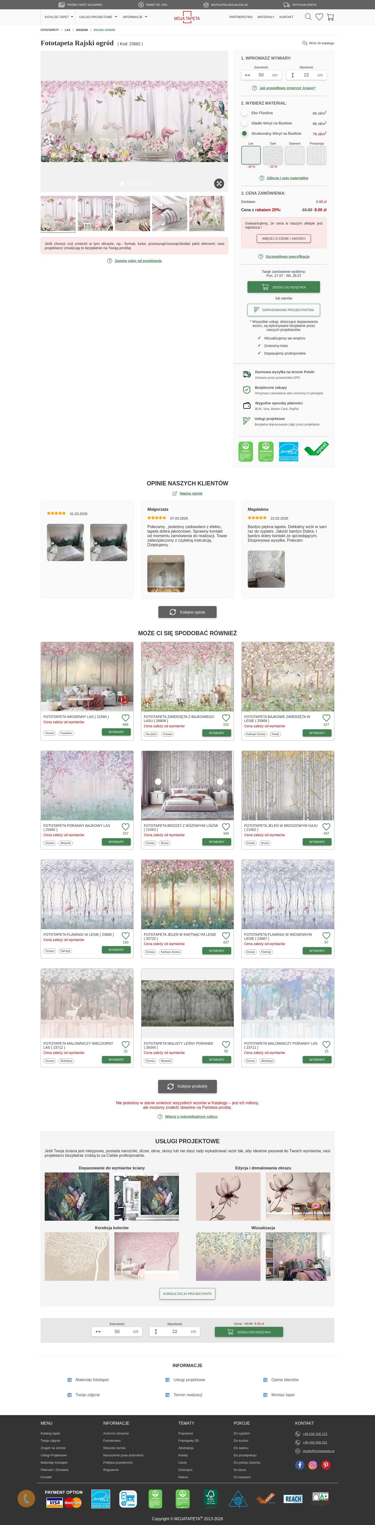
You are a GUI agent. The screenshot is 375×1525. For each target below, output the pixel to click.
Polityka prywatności (118, 1462)
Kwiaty (276, 734)
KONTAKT (286, 17)
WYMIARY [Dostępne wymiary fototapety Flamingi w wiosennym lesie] (317, 951)
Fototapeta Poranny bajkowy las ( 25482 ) (76, 828)
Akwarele (66, 842)
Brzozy (166, 842)
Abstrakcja (66, 1060)
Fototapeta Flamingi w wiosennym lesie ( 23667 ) (278, 937)
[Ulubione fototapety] (319, 17)
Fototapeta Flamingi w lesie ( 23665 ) (78, 935)
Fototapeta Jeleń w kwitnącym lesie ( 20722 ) (180, 937)
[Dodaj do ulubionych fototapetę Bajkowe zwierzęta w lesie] (326, 718)
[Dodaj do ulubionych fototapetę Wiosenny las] (125, 718)
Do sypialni (242, 1433)
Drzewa (50, 733)
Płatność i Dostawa (55, 1470)
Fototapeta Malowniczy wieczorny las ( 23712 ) (78, 1045)
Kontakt (46, 1477)
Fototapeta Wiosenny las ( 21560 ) (76, 717)
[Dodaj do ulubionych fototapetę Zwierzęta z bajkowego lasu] (225, 718)
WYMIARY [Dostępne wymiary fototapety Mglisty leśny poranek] (217, 1060)
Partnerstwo (111, 1441)
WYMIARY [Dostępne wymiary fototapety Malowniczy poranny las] (317, 1060)
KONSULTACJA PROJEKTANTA (187, 1294)
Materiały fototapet (54, 1462)
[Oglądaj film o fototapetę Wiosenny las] (124, 699)
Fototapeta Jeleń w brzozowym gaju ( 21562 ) (281, 828)
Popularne (66, 733)
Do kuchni (241, 1440)
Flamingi (66, 950)
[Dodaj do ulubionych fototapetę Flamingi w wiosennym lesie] (326, 936)
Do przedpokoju (245, 1455)
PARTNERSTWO (241, 17)
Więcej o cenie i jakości (283, 238)
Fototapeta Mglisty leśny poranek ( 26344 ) (178, 1045)
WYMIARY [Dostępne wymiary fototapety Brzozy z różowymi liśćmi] (217, 842)
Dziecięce (186, 1470)
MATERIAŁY (266, 17)
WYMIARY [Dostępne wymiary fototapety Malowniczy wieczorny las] (116, 1060)
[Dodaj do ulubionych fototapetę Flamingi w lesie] (125, 936)
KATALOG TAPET (57, 17)
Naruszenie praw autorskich (123, 1455)
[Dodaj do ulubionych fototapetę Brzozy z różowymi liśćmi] (225, 827)
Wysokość (307, 67)
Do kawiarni (242, 1477)
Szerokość (261, 67)
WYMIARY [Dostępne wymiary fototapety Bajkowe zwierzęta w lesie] (317, 733)
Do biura (241, 1470)
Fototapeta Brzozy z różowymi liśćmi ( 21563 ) (181, 828)
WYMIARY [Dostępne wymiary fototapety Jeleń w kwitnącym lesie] (217, 951)
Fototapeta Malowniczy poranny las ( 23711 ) (281, 1045)
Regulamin (111, 1470)
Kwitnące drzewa (255, 734)
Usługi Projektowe (54, 1455)
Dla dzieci (151, 734)
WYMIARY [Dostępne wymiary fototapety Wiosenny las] (116, 732)
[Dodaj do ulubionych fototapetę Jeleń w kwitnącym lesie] (225, 936)
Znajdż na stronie (53, 1448)
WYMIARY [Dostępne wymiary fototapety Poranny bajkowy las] (116, 842)
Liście (186, 1462)
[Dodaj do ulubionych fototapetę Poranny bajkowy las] (125, 827)
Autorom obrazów (116, 1433)
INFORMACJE (133, 17)
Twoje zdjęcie (50, 1441)
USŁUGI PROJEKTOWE (95, 17)
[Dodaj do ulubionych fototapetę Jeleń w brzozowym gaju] (326, 827)
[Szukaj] (308, 17)
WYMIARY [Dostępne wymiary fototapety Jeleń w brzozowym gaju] (317, 842)
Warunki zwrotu (114, 1448)
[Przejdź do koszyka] (330, 17)
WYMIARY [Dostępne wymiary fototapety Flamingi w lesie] (116, 950)
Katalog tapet (50, 1433)
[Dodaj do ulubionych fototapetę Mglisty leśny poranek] (225, 1045)
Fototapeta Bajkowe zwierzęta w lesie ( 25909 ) (277, 719)
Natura (186, 1477)
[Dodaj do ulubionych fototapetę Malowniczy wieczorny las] (125, 1045)
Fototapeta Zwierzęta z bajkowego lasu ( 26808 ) (179, 719)
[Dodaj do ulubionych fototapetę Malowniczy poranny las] (326, 1045)
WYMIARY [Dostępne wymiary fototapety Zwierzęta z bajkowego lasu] (217, 733)
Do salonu (241, 1448)
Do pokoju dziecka (247, 1462)
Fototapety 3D (188, 1441)
